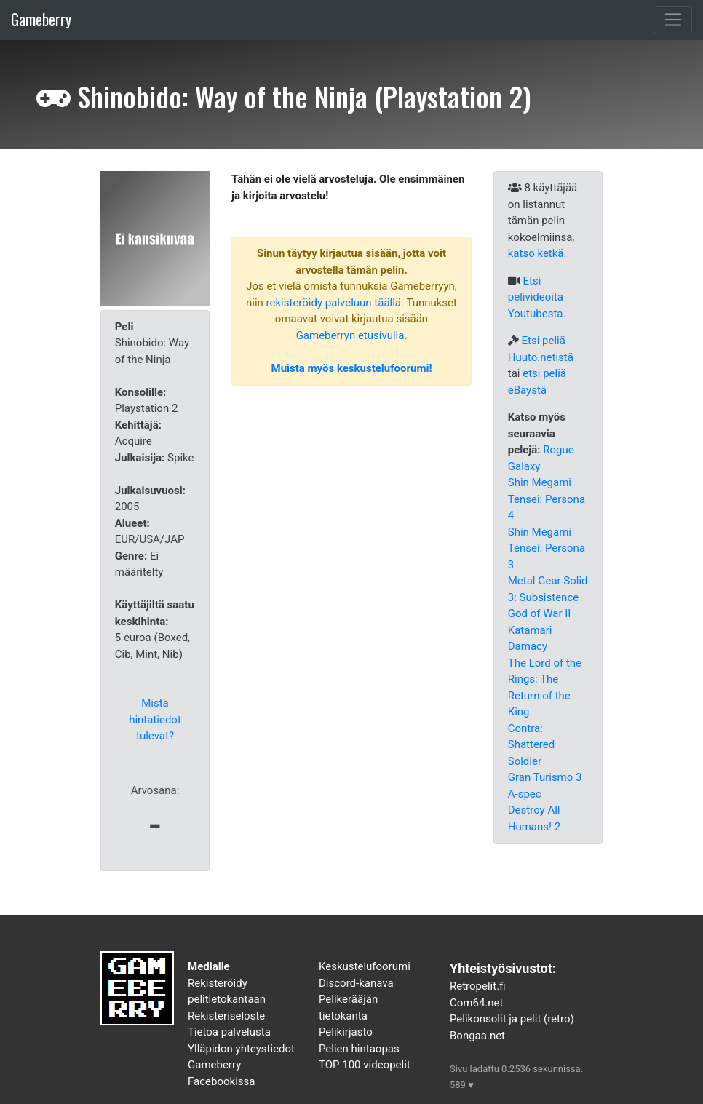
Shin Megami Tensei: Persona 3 (546, 548)
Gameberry (41, 19)
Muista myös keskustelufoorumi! (351, 368)
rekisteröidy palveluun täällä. (335, 302)
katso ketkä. (537, 253)
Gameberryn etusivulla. (352, 335)
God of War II (539, 613)
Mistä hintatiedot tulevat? (155, 719)
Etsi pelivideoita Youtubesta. (537, 297)
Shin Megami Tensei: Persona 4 (546, 499)
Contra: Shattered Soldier (531, 745)
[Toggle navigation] (673, 19)
